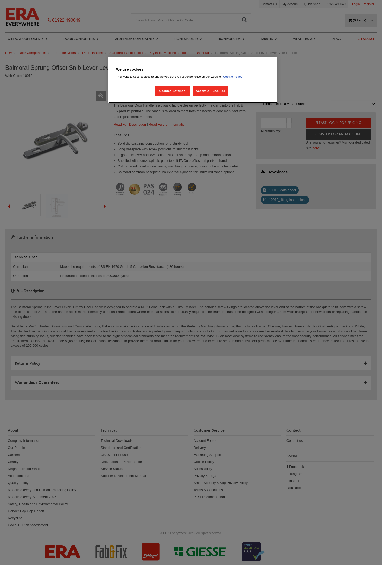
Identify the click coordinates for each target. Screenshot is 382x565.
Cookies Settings (172, 90)
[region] (192, 80)
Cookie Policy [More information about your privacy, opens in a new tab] (233, 76)
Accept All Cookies (210, 90)
